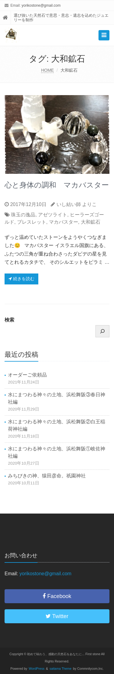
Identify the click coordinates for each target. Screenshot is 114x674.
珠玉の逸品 (23, 214)
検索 (9, 319)
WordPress (37, 668)
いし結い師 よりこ (77, 204)
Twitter (57, 616)
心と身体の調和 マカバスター (57, 185)
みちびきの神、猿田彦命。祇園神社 (47, 475)
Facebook (57, 596)
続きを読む (21, 278)
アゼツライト (52, 214)
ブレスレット (31, 222)
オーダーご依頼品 (27, 374)
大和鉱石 (90, 222)
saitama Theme (60, 668)
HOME (47, 70)
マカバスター (63, 222)
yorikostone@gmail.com (41, 5)
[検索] (102, 331)
